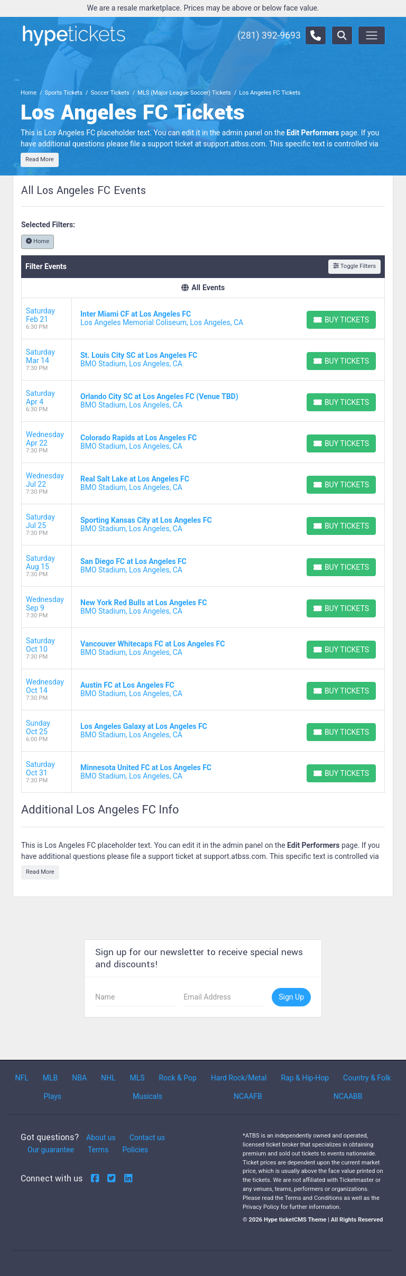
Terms (98, 1149)
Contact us (147, 1137)
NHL (108, 1078)
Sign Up (291, 997)
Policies (135, 1149)
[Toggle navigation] (371, 35)
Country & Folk (367, 1078)
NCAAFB (248, 1096)
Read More (39, 159)
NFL (21, 1078)
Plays (52, 1096)
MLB (50, 1078)
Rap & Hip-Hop (305, 1078)
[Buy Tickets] (341, 320)
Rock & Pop (178, 1078)
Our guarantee (50, 1149)
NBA (79, 1078)
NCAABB (348, 1096)
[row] (203, 318)
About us (101, 1137)
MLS (137, 1078)
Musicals (147, 1096)
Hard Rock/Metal (239, 1078)
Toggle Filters (354, 266)
